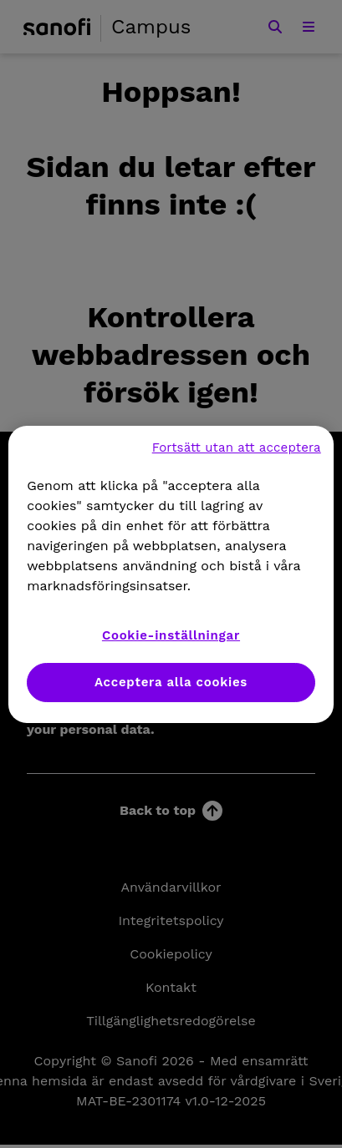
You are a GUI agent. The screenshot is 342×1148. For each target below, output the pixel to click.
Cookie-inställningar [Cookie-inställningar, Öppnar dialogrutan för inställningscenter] (171, 635)
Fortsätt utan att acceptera (236, 447)
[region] (171, 574)
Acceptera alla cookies (171, 682)
